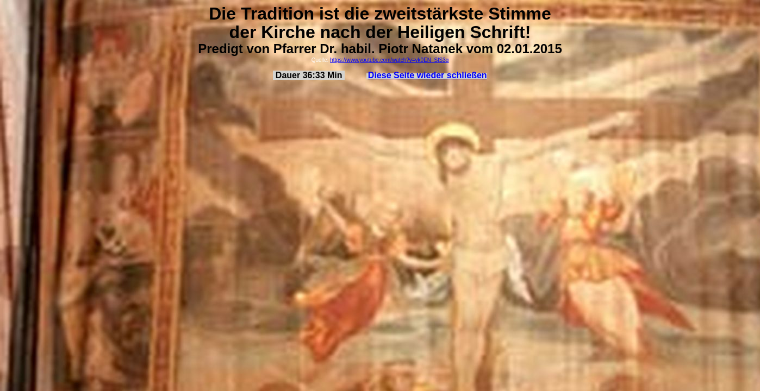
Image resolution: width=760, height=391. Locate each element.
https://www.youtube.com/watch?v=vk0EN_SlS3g (389, 60)
